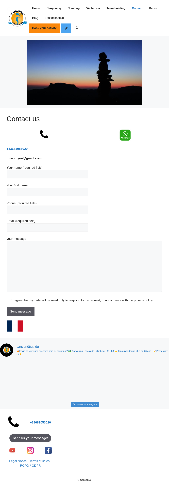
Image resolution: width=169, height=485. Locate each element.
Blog (35, 18)
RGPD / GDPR (30, 465)
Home (36, 8)
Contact (137, 8)
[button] (77, 28)
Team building (116, 8)
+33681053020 (54, 18)
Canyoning (54, 8)
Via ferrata (93, 8)
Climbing (74, 8)
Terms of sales (39, 461)
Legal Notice (18, 461)
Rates (153, 8)
